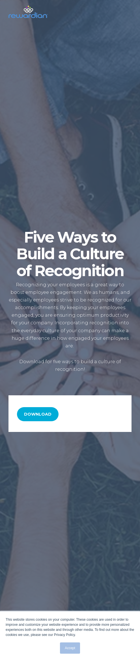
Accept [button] (70, 648)
